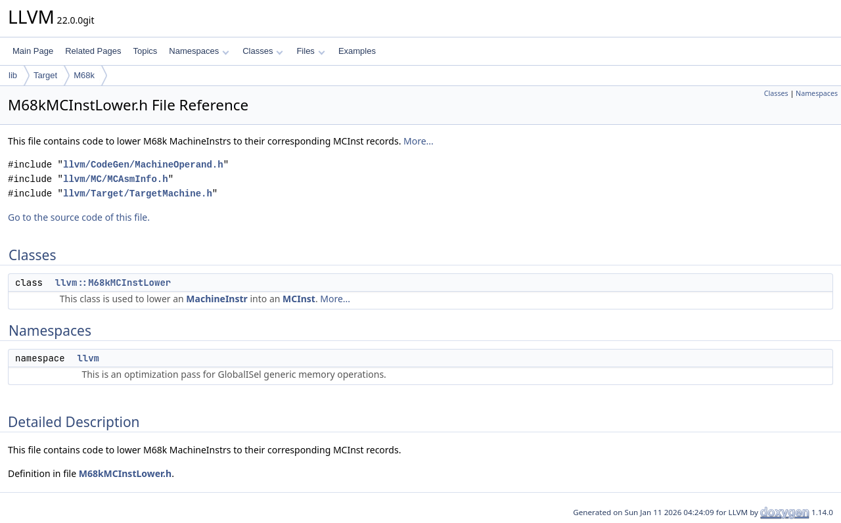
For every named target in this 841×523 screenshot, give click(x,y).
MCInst (299, 298)
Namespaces (199, 51)
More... (418, 141)
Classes (262, 51)
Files (310, 51)
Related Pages (93, 51)
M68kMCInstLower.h (125, 473)
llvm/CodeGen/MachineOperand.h (143, 164)
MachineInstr (216, 298)
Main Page (32, 51)
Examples (357, 51)
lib (13, 75)
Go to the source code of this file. (79, 217)
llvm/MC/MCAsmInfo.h (115, 179)
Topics (145, 51)
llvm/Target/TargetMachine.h (137, 193)
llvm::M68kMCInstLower (113, 282)
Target (45, 75)
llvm (88, 358)
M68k (84, 75)
